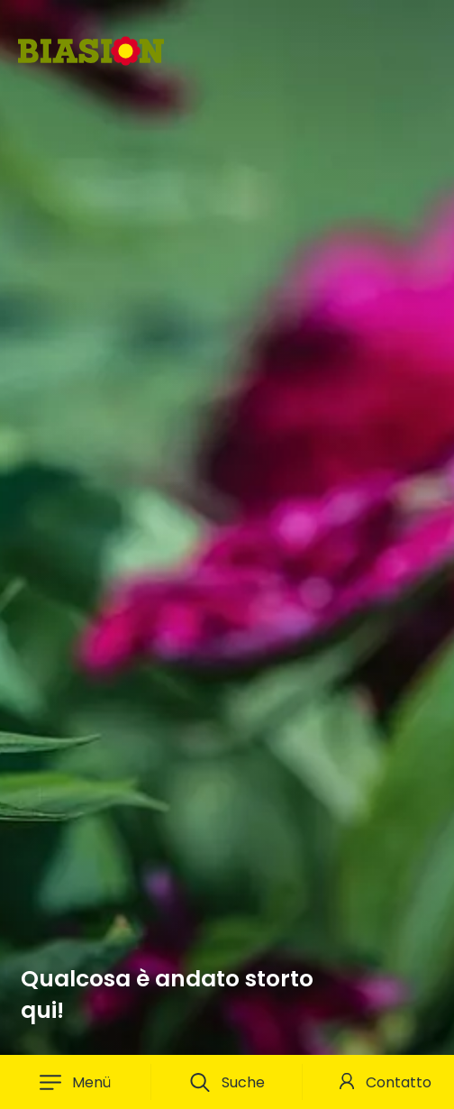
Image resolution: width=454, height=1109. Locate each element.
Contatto (398, 1082)
